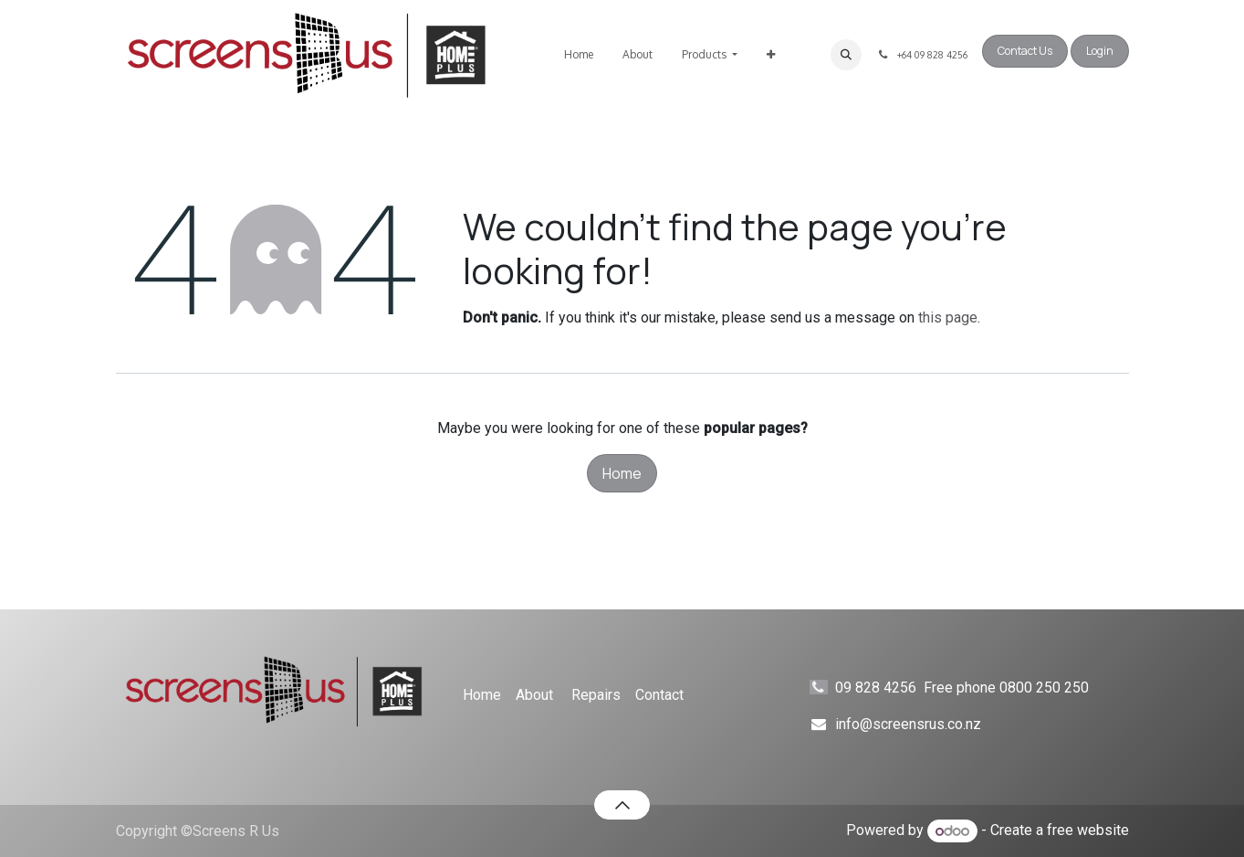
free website (1088, 831)
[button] (846, 54)
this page (947, 317)
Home (622, 473)
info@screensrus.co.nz (908, 724)
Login (1099, 50)
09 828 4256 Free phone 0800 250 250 (978, 687)
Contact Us (1025, 50)
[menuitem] (578, 54)
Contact (659, 695)
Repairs (596, 695)
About (534, 695)
